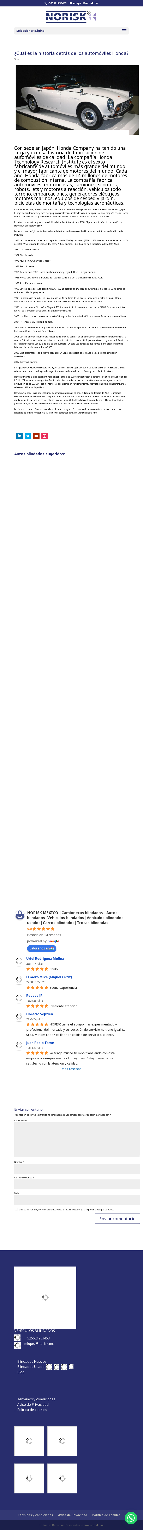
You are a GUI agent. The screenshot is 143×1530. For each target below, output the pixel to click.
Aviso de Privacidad (33, 1404)
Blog (20, 1372)
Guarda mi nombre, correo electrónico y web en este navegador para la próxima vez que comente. (66, 1209)
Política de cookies (32, 1409)
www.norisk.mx (93, 1525)
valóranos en (42, 948)
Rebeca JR (34, 995)
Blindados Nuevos (31, 1361)
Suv (16, 59)
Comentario (20, 1120)
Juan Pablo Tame (40, 1042)
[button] (131, 1518)
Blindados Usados (31, 1366)
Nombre (19, 1162)
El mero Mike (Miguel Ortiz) (49, 977)
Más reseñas (71, 1069)
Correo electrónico (24, 1177)
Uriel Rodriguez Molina (45, 958)
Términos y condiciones (36, 1399)
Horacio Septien (39, 1014)
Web (16, 1193)
